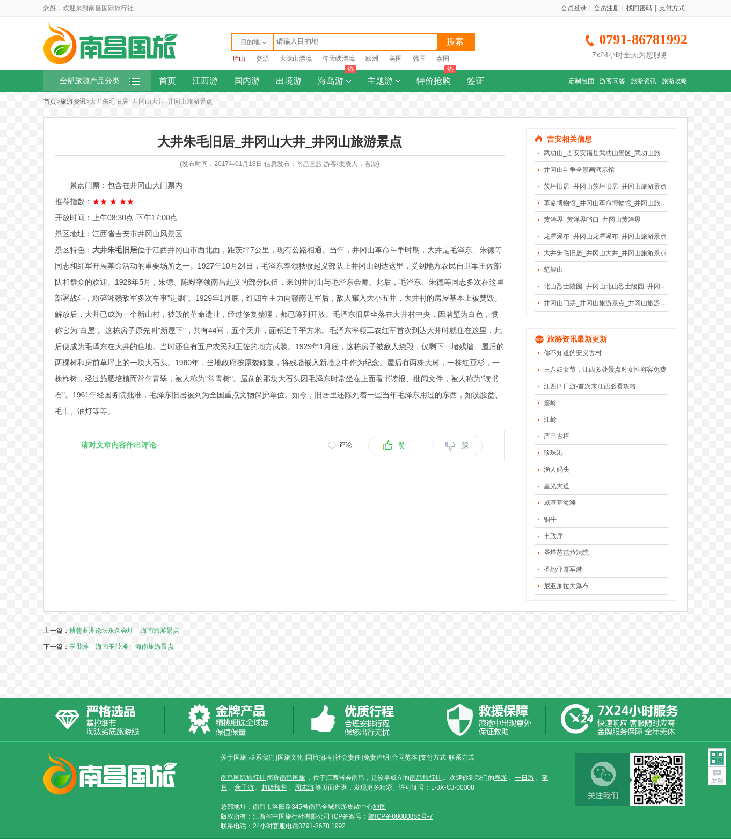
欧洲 (371, 58)
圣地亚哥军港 (563, 569)
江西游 (205, 80)
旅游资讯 (643, 81)
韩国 (419, 58)
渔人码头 (556, 469)
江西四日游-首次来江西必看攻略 (590, 386)
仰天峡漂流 (339, 58)
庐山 (238, 58)
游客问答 (612, 81)
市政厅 (553, 536)
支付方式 (672, 8)
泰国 (442, 58)
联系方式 (461, 757)
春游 (500, 778)
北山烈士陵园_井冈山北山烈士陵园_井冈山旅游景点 (618, 286)
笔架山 (553, 269)
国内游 (247, 80)
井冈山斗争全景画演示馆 (579, 169)
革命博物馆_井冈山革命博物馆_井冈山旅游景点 (611, 203)
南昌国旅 (292, 778)
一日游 (524, 778)
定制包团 (581, 81)
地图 (379, 807)
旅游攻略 (675, 81)
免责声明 (376, 757)
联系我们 (262, 757)
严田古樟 (556, 436)
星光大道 (556, 486)
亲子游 (244, 787)
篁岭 (550, 403)
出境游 (289, 80)
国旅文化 (290, 757)
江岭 (550, 419)
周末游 (304, 787)
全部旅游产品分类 (100, 81)
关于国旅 (233, 757)
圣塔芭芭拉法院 (566, 552)
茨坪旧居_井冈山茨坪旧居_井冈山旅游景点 (605, 186)
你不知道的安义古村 (573, 353)
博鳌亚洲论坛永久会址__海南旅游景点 (124, 630)
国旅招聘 (319, 757)
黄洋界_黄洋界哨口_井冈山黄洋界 (592, 219)
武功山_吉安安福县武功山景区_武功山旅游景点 (611, 153)
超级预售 (274, 787)
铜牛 (550, 519)
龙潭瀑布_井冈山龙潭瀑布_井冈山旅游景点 (605, 236)
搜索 (455, 41)
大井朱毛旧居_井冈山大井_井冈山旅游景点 (605, 253)
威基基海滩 (560, 503)
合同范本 (405, 757)
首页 (167, 80)
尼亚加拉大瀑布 (566, 586)
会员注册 (606, 8)
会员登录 (574, 8)
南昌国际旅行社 (243, 778)
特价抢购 (436, 77)
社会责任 (348, 757)
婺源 (262, 58)
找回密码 (639, 8)
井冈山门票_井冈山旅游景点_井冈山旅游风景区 (611, 303)
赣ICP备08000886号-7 (400, 816)
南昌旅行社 (426, 778)
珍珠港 (553, 453)
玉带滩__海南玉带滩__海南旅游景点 (121, 646)
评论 (345, 445)
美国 (395, 58)
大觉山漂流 (296, 58)
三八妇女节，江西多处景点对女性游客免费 (605, 369)
